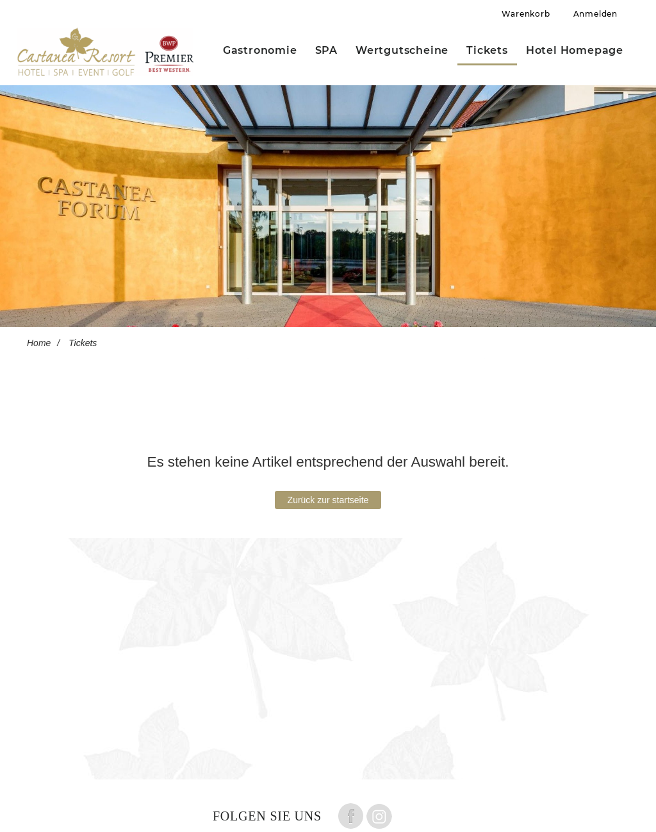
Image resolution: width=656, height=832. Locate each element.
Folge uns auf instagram (379, 816)
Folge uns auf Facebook (350, 816)
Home (39, 343)
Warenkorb (526, 14)
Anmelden (595, 14)
